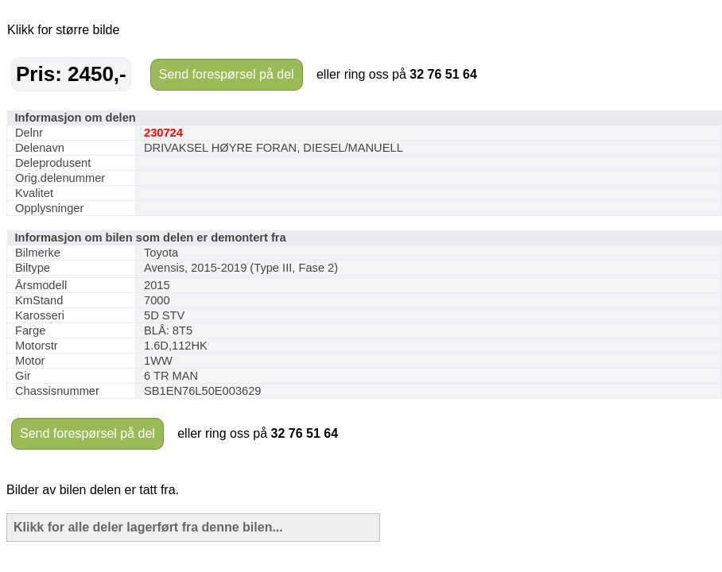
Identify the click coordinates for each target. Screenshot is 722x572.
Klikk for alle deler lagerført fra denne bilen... (148, 527)
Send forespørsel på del (226, 74)
